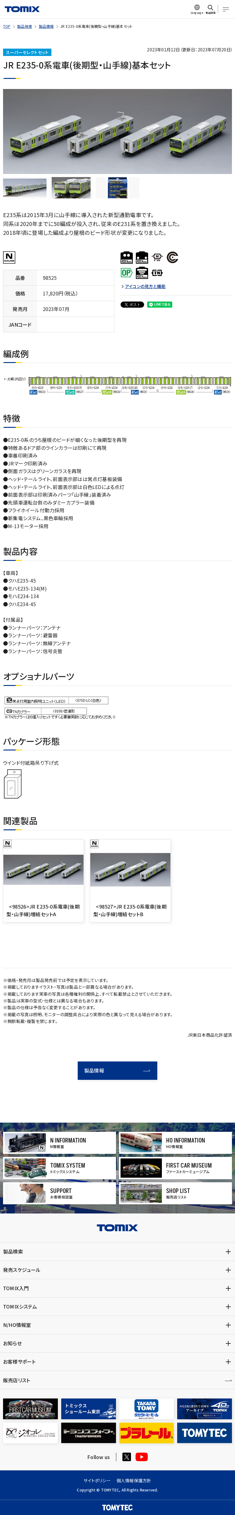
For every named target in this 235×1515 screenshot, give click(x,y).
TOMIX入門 (16, 1288)
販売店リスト (16, 1380)
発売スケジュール (22, 1269)
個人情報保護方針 (134, 1480)
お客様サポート (19, 1361)
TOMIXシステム (20, 1306)
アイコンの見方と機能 (145, 286)
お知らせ (12, 1343)
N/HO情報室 (17, 1324)
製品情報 (46, 26)
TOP (7, 26)
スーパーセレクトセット (27, 52)
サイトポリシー (97, 1480)
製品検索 (24, 26)
